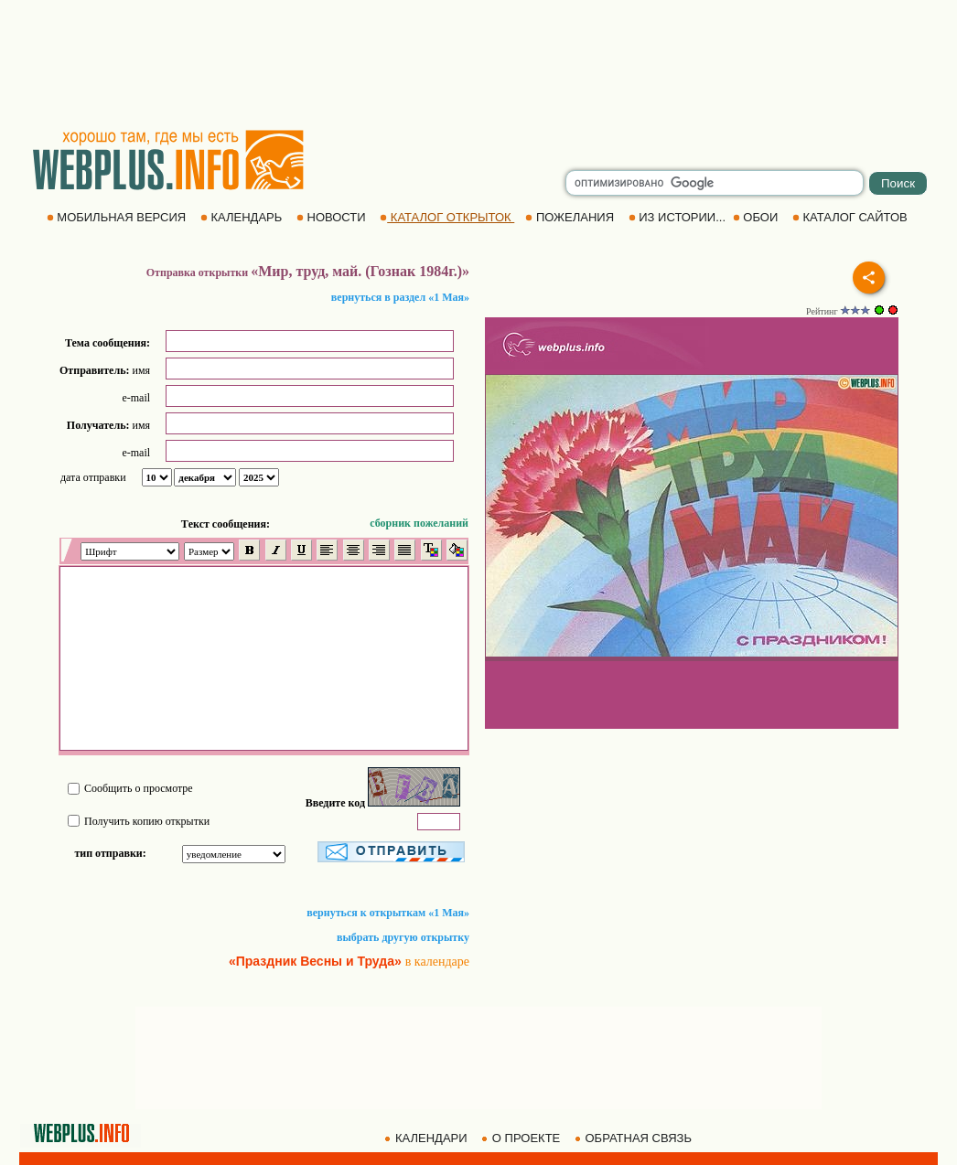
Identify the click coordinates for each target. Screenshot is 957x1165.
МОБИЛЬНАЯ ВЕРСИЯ (118, 217)
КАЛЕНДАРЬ (242, 217)
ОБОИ (757, 217)
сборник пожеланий (419, 523)
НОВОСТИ (332, 217)
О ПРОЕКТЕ (522, 1138)
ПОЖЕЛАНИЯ (571, 217)
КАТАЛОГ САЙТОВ (851, 217)
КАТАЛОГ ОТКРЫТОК (447, 217)
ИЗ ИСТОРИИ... (679, 217)
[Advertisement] (478, 64)
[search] (714, 183)
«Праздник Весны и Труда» (315, 961)
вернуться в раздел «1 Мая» (400, 297)
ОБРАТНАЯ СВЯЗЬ (635, 1138)
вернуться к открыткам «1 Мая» (387, 912)
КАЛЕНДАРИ (427, 1138)
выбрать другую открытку (403, 937)
